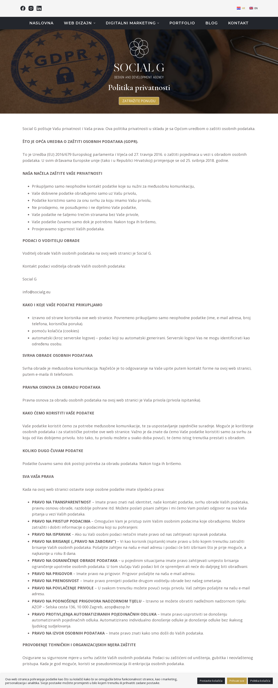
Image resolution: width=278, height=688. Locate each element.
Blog (211, 23)
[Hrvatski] (241, 8)
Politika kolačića (260, 681)
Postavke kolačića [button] (211, 681)
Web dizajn (80, 23)
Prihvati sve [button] (237, 681)
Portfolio (182, 23)
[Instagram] (31, 8)
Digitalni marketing (133, 23)
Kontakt (238, 23)
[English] (253, 8)
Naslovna (41, 23)
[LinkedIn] (39, 8)
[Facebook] (22, 8)
